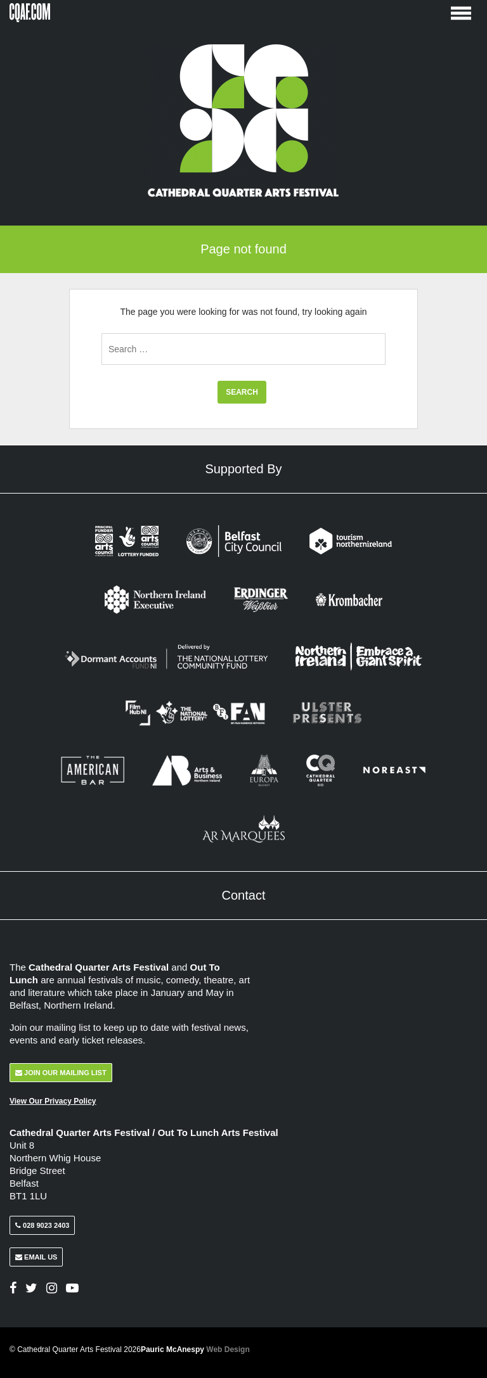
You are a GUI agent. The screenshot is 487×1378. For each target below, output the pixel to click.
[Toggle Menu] (461, 12)
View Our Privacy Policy (53, 1101)
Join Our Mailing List (61, 1072)
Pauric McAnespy (195, 1349)
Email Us (36, 1257)
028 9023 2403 (42, 1225)
